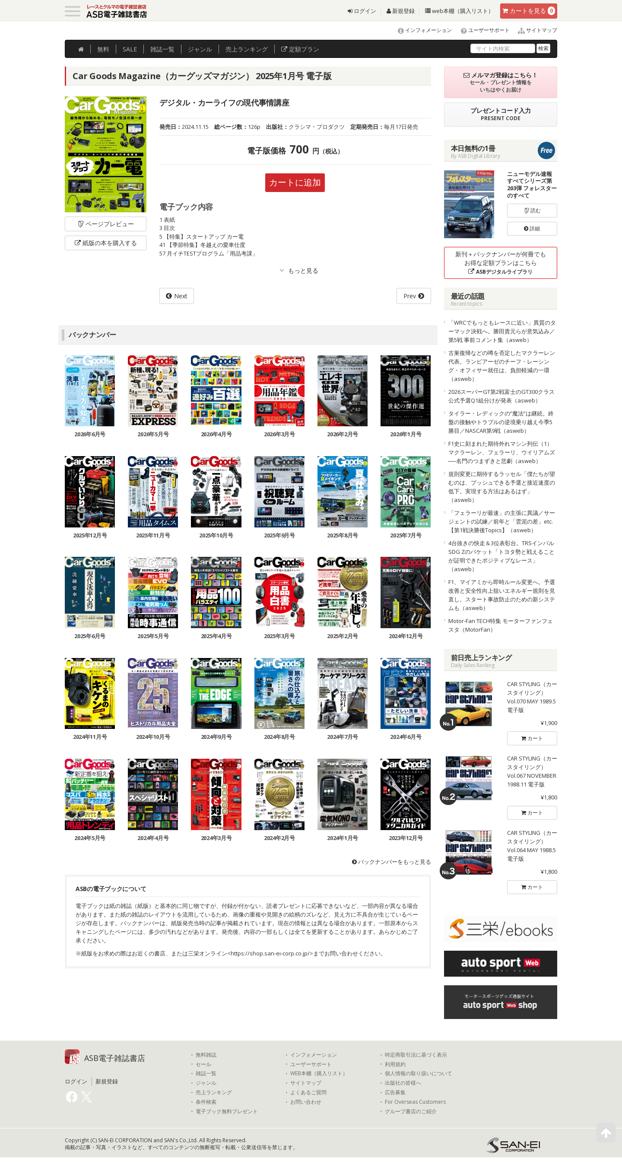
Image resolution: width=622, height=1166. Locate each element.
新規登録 (401, 11)
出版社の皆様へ (403, 1083)
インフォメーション (421, 30)
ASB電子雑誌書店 (114, 1058)
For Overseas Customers (415, 1102)
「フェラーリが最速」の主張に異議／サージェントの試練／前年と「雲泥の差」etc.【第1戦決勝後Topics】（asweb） (501, 521)
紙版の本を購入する (106, 243)
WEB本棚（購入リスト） (319, 1073)
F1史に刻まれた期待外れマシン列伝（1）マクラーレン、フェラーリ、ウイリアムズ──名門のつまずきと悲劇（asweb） (501, 452)
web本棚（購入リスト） (459, 11)
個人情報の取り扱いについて (418, 1073)
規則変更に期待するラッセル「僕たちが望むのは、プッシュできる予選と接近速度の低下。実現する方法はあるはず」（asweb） (501, 487)
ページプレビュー (105, 224)
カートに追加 (295, 182)
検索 (543, 48)
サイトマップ (534, 30)
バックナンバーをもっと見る (391, 862)
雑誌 (162, 49)
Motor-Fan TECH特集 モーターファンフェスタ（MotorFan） (500, 625)
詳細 (532, 228)
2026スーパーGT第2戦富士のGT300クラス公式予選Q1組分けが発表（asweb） (501, 396)
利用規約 (395, 1064)
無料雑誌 (206, 1054)
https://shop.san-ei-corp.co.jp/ (270, 953)
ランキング (246, 49)
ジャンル (200, 49)
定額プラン (300, 49)
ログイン (362, 11)
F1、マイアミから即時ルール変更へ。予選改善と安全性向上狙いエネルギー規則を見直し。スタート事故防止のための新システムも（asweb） (501, 595)
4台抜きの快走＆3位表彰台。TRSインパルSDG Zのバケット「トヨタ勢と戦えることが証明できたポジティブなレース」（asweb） (501, 556)
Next (180, 296)
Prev (409, 296)
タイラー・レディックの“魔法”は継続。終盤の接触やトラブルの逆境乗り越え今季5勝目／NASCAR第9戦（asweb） (501, 421)
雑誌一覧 (206, 1073)
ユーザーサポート (481, 30)
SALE (130, 49)
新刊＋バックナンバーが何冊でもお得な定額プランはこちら (500, 262)
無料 (103, 49)
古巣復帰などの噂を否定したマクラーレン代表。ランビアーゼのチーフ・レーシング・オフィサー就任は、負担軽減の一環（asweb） (501, 366)
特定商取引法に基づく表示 (416, 1054)
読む (532, 210)
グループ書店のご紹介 (411, 1111)
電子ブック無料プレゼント (227, 1111)
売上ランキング (214, 1092)
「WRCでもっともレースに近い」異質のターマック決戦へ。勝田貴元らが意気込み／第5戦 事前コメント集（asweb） (502, 331)
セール (203, 1064)
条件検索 (206, 1102)
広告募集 (395, 1092)
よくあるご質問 (308, 1092)
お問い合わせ (305, 1102)
